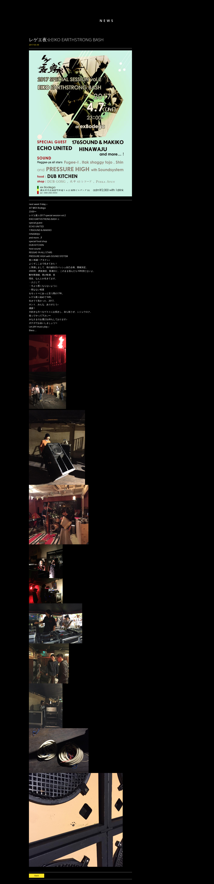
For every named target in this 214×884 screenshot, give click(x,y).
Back (36, 875)
